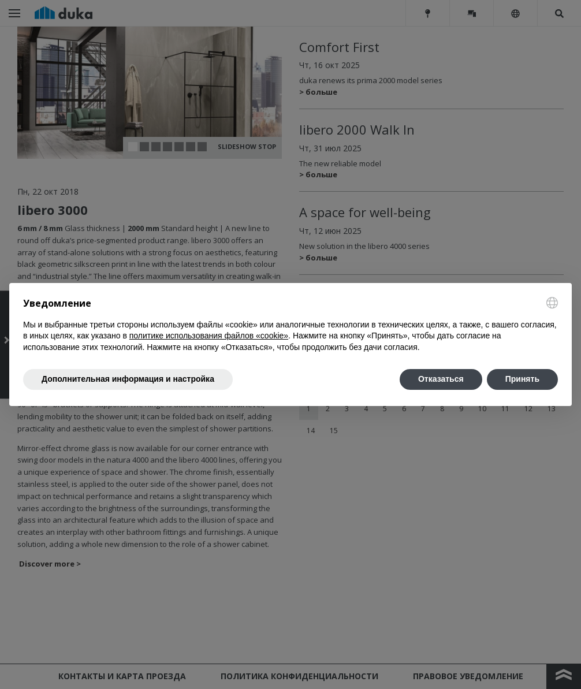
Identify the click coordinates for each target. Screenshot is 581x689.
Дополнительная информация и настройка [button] (128, 378)
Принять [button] (522, 378)
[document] (290, 325)
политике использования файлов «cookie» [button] (208, 335)
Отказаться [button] (441, 378)
